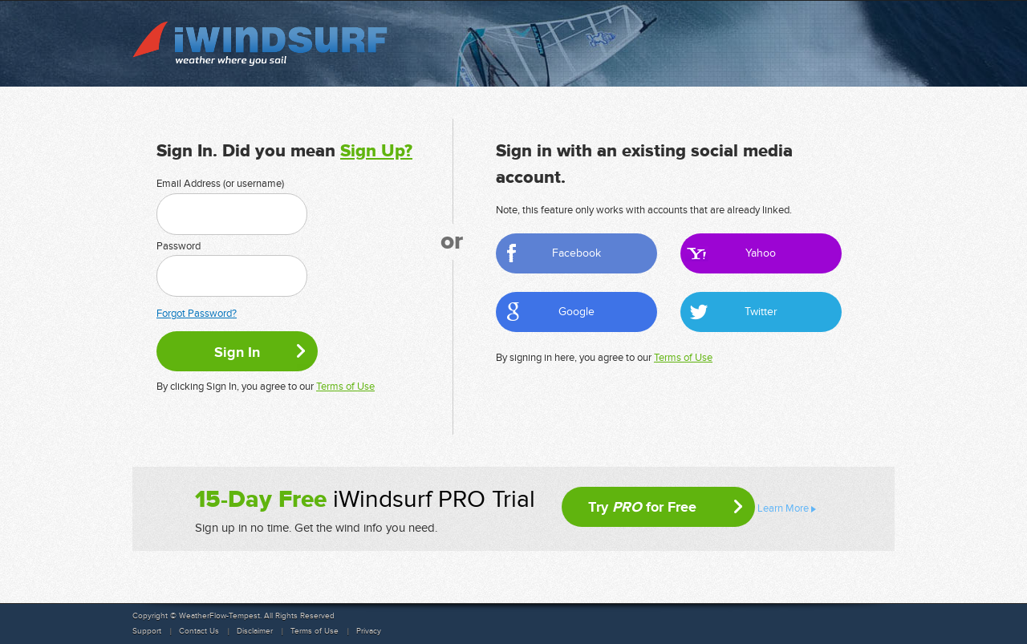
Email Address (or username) (220, 183)
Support (146, 631)
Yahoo (760, 253)
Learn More (783, 508)
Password (178, 246)
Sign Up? (376, 151)
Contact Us (199, 631)
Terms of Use (345, 386)
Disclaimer (255, 631)
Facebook (576, 253)
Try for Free (642, 507)
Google (576, 311)
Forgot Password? (196, 313)
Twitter (761, 311)
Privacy (368, 631)
